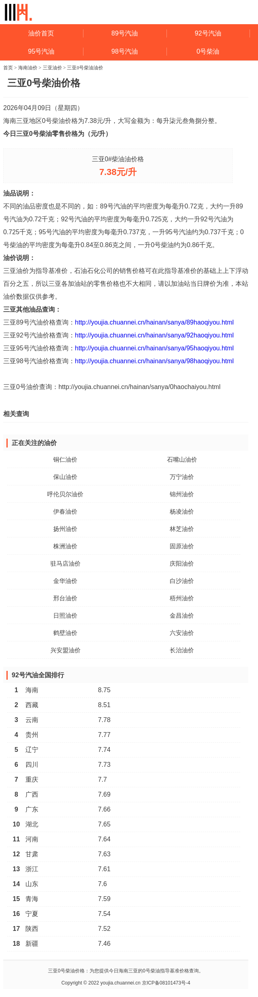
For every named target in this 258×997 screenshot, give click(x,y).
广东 (31, 809)
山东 (31, 883)
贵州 (31, 734)
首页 (8, 68)
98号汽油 (124, 51)
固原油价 (182, 546)
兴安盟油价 (65, 650)
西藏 (31, 704)
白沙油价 (182, 580)
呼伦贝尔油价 (65, 494)
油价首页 (41, 33)
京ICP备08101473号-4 (166, 983)
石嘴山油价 (182, 459)
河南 (31, 839)
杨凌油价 (182, 511)
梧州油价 (182, 598)
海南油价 (27, 68)
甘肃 (31, 854)
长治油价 (182, 650)
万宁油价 (182, 476)
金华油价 (65, 580)
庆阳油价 (182, 563)
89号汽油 (124, 33)
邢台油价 (65, 598)
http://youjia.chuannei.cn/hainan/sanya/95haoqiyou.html (154, 348)
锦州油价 (182, 494)
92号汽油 (208, 33)
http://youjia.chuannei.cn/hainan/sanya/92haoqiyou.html (154, 335)
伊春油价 (65, 511)
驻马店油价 (65, 563)
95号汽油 (41, 51)
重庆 (31, 779)
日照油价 (65, 615)
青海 (31, 898)
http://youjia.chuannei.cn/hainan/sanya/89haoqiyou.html (154, 322)
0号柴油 (208, 51)
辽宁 (31, 749)
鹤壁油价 (65, 632)
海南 (31, 690)
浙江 (31, 869)
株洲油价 (65, 546)
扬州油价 (65, 528)
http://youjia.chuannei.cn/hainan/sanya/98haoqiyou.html (154, 361)
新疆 (31, 943)
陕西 (31, 928)
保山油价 (65, 476)
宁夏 (31, 913)
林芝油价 (182, 528)
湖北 (31, 824)
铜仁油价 (65, 459)
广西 (31, 794)
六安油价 (182, 632)
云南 (31, 719)
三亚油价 (52, 68)
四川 (31, 764)
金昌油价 (182, 615)
